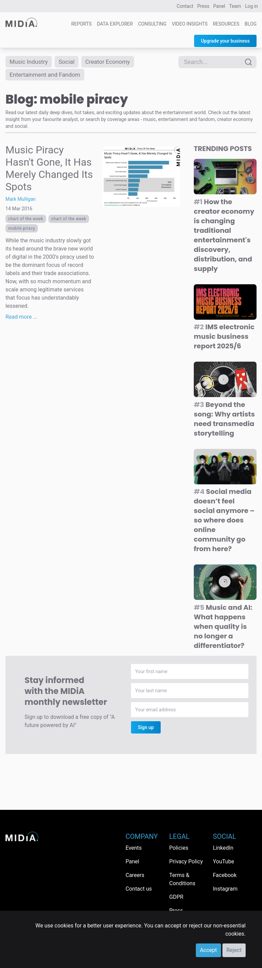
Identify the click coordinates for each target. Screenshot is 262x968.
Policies (178, 848)
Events (134, 848)
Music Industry (30, 61)
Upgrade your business (225, 41)
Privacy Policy (186, 861)
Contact (185, 6)
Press (203, 6)
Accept (208, 950)
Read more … (21, 318)
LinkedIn (223, 848)
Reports (81, 24)
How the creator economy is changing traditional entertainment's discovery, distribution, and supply (224, 236)
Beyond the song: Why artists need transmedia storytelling (224, 420)
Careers (135, 875)
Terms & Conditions (182, 879)
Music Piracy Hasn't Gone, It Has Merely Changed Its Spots (49, 169)
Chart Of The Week (25, 220)
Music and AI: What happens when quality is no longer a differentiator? (223, 628)
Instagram (225, 889)
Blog (251, 24)
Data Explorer (115, 24)
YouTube (223, 861)
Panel (219, 6)
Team (235, 6)
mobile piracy (21, 229)
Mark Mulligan (20, 200)
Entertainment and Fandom (47, 75)
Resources (226, 24)
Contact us (139, 889)
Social (69, 61)
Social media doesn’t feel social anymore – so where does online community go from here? (224, 521)
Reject (234, 950)
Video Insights (190, 24)
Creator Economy (111, 61)
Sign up (146, 728)
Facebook (224, 875)
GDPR (176, 897)
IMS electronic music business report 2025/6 (224, 337)
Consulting (152, 24)
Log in (251, 6)
